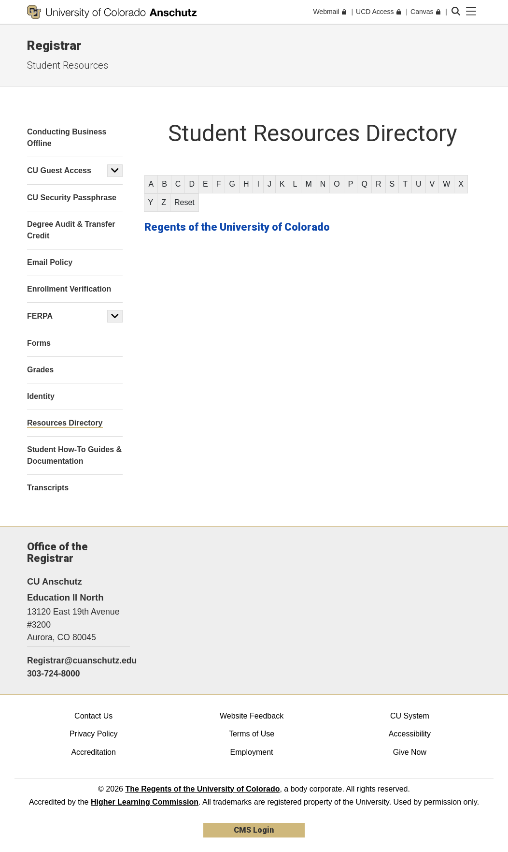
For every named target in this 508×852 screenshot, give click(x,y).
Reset (184, 202)
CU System (409, 716)
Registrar (54, 45)
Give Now (409, 752)
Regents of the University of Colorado (237, 227)
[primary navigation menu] (471, 11)
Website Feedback (251, 716)
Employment (251, 752)
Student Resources (67, 65)
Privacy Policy (94, 734)
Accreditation (93, 752)
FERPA (40, 316)
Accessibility (410, 734)
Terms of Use (251, 734)
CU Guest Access (59, 170)
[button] (115, 170)
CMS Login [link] (254, 830)
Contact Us (93, 716)
